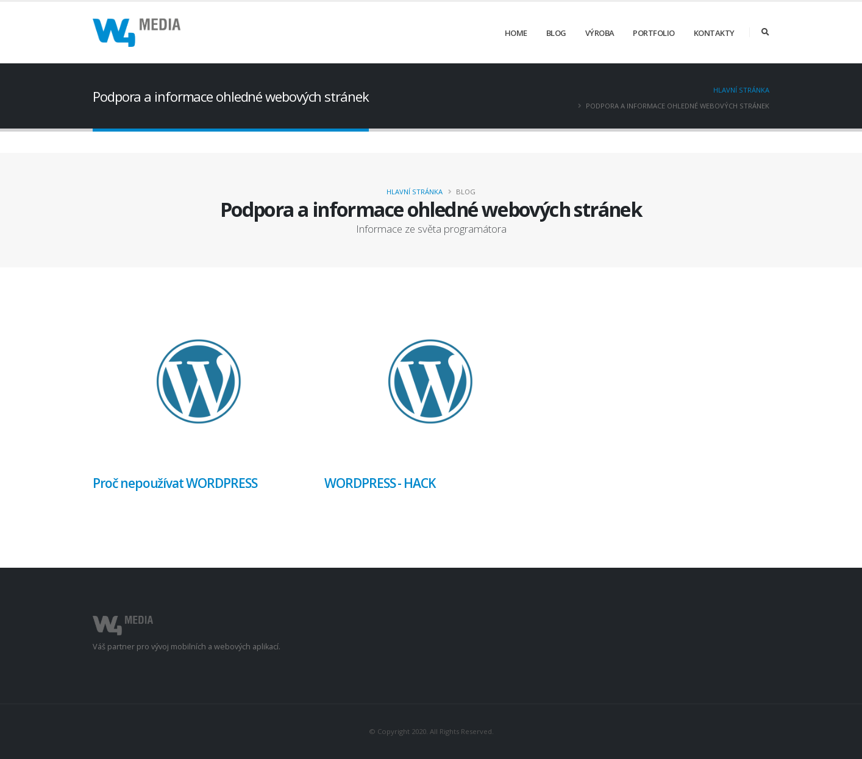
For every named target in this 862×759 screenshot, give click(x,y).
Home (516, 32)
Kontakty (714, 32)
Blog (556, 32)
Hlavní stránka (741, 89)
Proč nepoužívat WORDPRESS (175, 483)
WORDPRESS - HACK (379, 483)
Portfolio (654, 32)
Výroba (599, 32)
